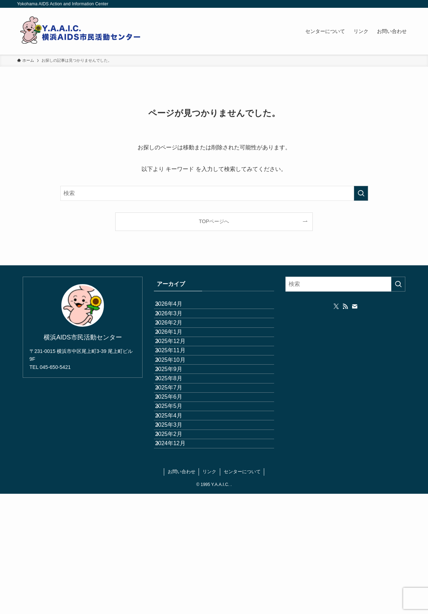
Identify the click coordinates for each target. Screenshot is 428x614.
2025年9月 (176, 425)
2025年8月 (176, 442)
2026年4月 (176, 308)
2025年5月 (176, 492)
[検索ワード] (214, 193)
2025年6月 (176, 476)
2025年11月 (177, 392)
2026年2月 (176, 341)
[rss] (345, 306)
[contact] (354, 306)
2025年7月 (176, 459)
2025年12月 (177, 375)
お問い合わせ (181, 591)
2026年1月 (176, 358)
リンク (209, 591)
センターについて (242, 591)
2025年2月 (176, 543)
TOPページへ (214, 221)
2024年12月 (177, 560)
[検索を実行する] (361, 193)
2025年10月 (177, 408)
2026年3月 (176, 324)
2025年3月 (176, 526)
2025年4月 (176, 510)
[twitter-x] (336, 306)
